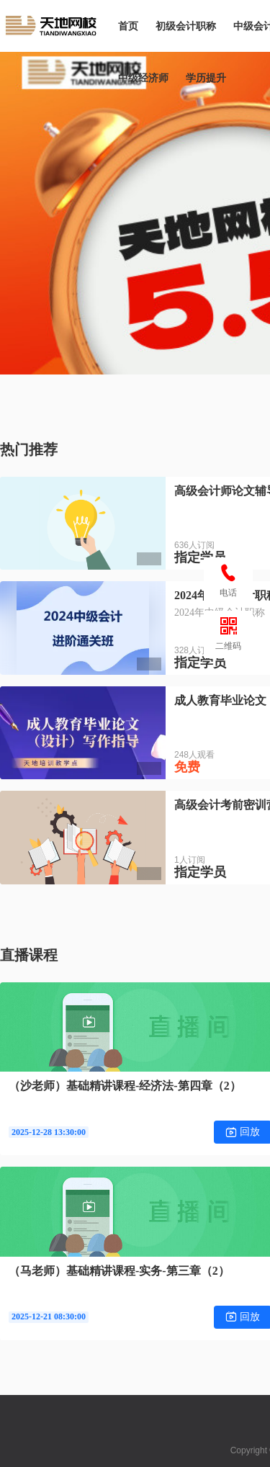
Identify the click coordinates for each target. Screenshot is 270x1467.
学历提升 (206, 78)
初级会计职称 (186, 26)
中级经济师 (143, 78)
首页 (128, 26)
